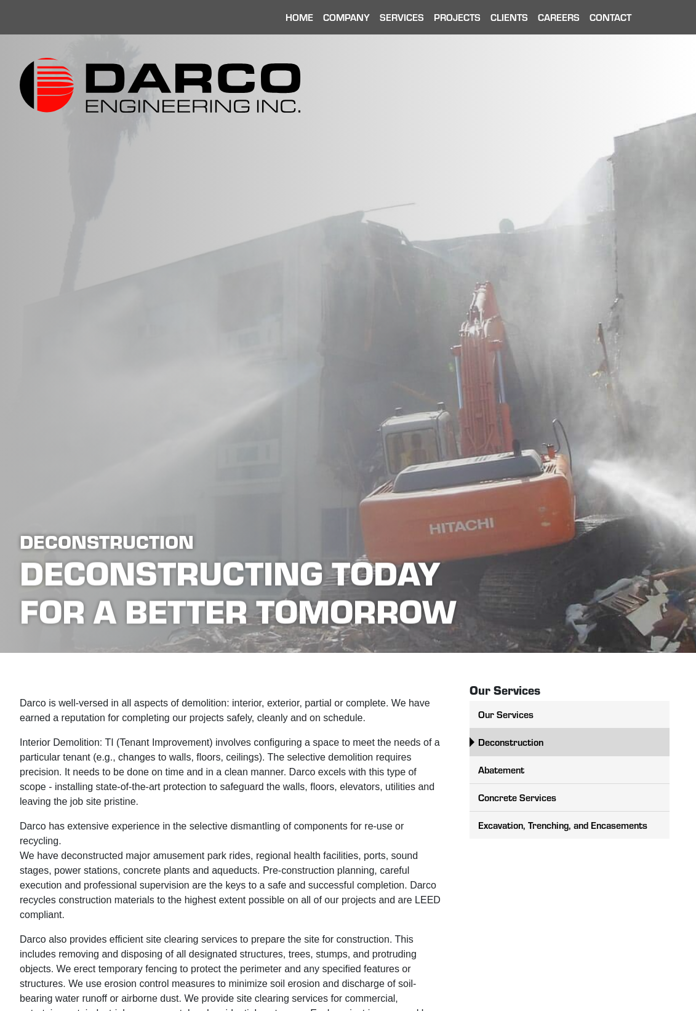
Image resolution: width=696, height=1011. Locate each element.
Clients (509, 16)
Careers (559, 16)
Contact (610, 16)
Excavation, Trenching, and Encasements (562, 824)
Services (402, 16)
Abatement (501, 769)
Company (346, 16)
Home (299, 16)
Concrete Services (517, 797)
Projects (457, 16)
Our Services (506, 714)
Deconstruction (510, 741)
